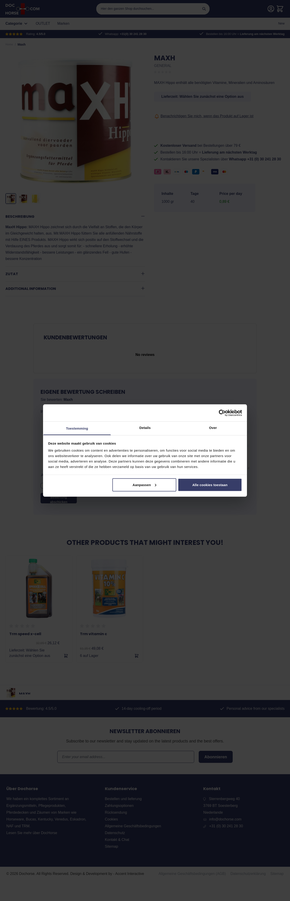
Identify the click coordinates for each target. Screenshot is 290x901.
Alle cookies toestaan (210, 485)
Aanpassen (144, 485)
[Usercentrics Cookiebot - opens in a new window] (222, 412)
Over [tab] (213, 428)
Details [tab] (145, 428)
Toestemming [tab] (77, 428)
